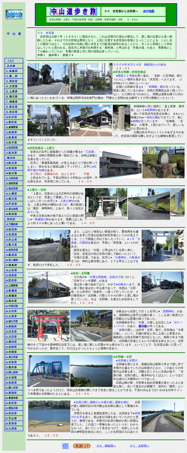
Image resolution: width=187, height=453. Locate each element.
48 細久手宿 (11, 321)
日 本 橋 (10, 65)
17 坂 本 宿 (11, 152)
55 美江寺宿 (11, 357)
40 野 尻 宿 (11, 280)
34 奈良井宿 (12, 249)
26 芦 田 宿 (11, 203)
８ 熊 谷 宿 (11, 106)
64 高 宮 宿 (11, 403)
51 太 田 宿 (11, 336)
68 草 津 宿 (11, 423)
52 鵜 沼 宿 (11, 341)
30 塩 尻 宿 (11, 229)
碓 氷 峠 (10, 157)
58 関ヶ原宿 (11, 372)
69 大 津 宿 (11, 428)
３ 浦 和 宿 (11, 81)
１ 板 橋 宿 (11, 71)
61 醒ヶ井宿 (11, 387)
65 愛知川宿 (11, 408)
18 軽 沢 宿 (11, 163)
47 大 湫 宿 (11, 316)
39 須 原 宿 (11, 275)
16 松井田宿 (12, 147)
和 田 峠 (10, 219)
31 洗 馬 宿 (11, 234)
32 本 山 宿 (11, 239)
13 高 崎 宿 (11, 132)
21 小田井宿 (12, 178)
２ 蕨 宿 (11, 76)
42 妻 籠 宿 (11, 290)
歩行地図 (148, 11)
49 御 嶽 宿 (11, 326)
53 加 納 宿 (11, 346)
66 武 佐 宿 (11, 413)
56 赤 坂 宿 (11, 362)
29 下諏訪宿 (12, 224)
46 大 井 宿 (11, 311)
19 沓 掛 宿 (11, 168)
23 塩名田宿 (12, 188)
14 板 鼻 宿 (11, 137)
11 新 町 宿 (11, 122)
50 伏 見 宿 (11, 331)
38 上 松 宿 (11, 270)
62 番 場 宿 (11, 392)
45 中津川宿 (11, 306)
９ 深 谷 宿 (11, 111)
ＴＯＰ (10, 60)
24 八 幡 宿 (11, 193)
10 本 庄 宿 (11, 117)
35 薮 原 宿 (11, 254)
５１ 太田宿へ (139, 445)
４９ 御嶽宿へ (106, 445)
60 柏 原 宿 (11, 382)
